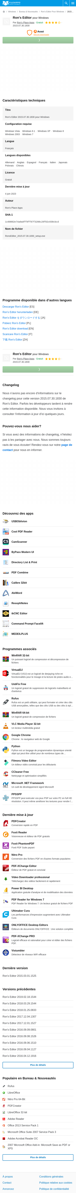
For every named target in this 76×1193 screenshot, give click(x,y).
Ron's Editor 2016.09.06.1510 (19, 1042)
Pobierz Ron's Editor (14, 323)
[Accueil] (4, 11)
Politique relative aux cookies (55, 1182)
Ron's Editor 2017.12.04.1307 (19, 1016)
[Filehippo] (11, 3)
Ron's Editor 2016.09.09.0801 (19, 1029)
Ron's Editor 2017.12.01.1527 (19, 1023)
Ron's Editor (31, 17)
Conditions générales (51, 1176)
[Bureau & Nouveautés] (28, 11)
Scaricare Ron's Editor (15, 334)
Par (23, 22)
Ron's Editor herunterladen (18, 312)
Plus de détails (38, 1065)
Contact (7, 1182)
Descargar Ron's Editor (16, 306)
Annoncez (8, 1189)
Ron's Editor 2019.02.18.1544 (19, 997)
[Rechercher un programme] (66, 3)
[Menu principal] (73, 3)
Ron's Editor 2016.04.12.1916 (19, 1056)
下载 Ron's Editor (12, 339)
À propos (8, 1176)
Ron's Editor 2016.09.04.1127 (19, 1049)
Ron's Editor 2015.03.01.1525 (19, 975)
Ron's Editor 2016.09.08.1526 (19, 1036)
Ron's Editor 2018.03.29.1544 (19, 1003)
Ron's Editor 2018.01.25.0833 (19, 1010)
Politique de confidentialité (54, 1189)
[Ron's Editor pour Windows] (52, 11)
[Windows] (12, 11)
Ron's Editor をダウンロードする (21, 317)
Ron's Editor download (15, 328)
